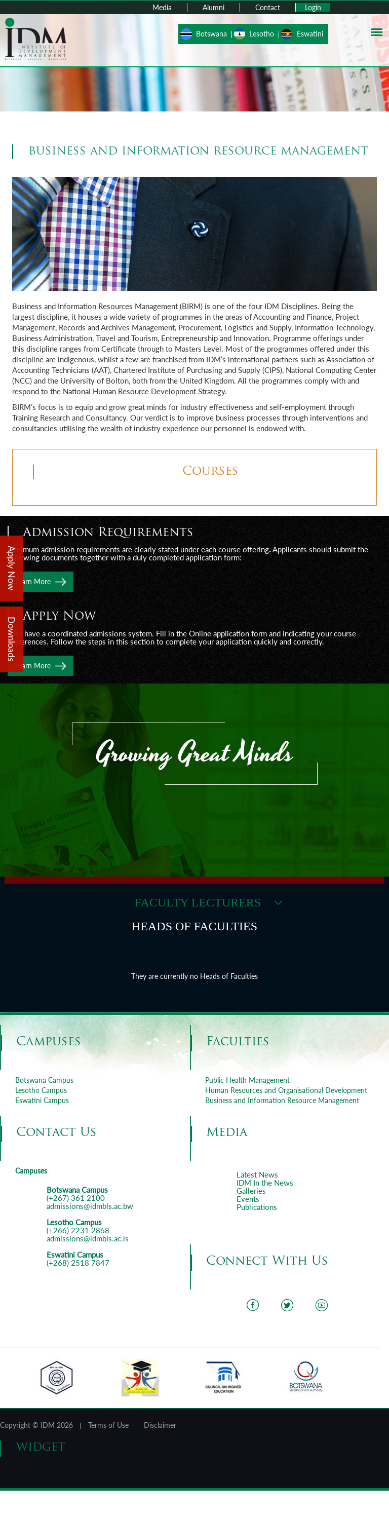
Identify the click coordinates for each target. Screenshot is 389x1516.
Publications (257, 1206)
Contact (267, 7)
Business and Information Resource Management (282, 1100)
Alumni (213, 7)
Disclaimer (160, 1425)
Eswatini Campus (42, 1100)
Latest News (257, 1174)
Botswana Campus (44, 1080)
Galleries (251, 1190)
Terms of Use (108, 1425)
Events (248, 1198)
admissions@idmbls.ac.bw (90, 1205)
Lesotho (262, 33)
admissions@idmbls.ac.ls (88, 1238)
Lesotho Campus (41, 1090)
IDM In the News (265, 1182)
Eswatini (310, 33)
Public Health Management (247, 1080)
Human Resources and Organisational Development (286, 1090)
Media (162, 7)
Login (313, 7)
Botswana (211, 33)
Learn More (33, 581)
